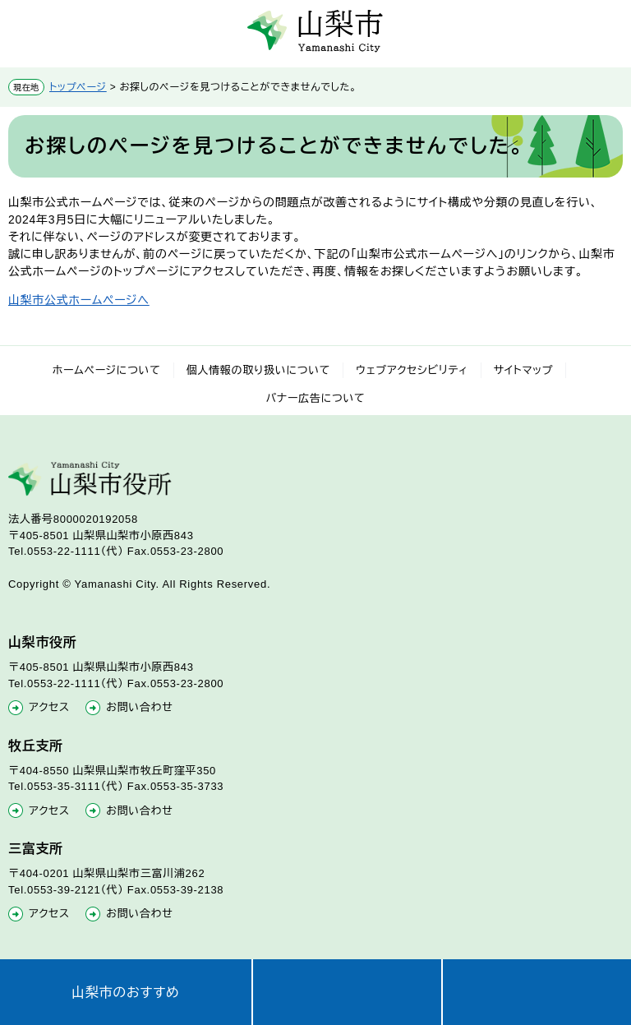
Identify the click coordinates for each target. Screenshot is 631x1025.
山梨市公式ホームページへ (79, 300)
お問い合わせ (139, 707)
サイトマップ (524, 370)
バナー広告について (316, 398)
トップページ (78, 87)
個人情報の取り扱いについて (259, 370)
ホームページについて (107, 370)
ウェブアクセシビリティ (412, 370)
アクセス (49, 707)
